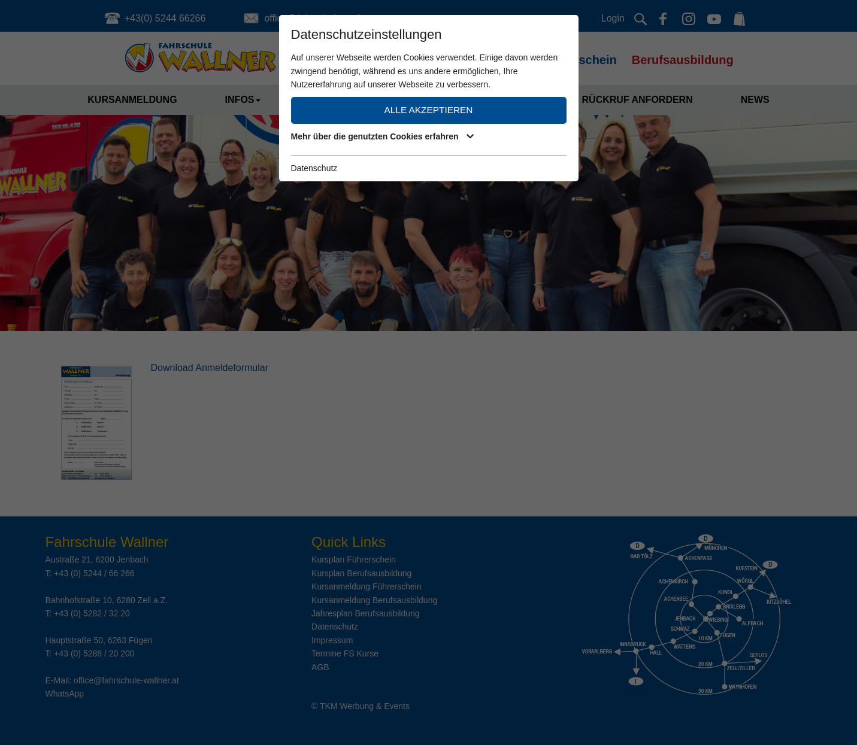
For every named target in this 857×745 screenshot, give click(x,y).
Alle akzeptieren (428, 110)
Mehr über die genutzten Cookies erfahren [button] (382, 136)
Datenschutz (314, 168)
